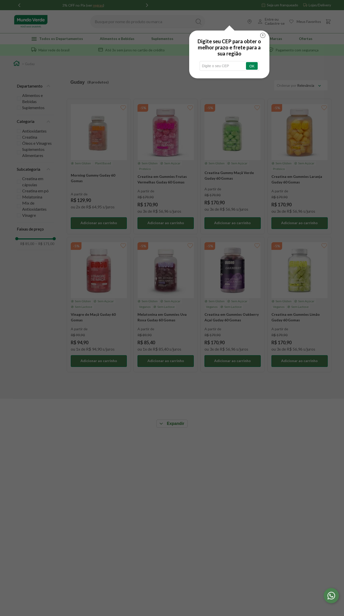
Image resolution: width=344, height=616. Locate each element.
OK (251, 66)
